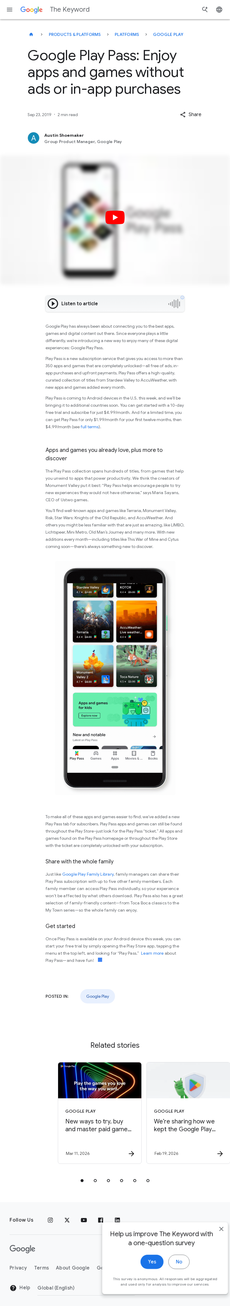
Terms (41, 1268)
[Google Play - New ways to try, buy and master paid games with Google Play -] (70, 1113)
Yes (142, 1274)
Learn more (152, 953)
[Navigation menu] (10, 10)
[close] (211, 1240)
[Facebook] (100, 1220)
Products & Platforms (75, 34)
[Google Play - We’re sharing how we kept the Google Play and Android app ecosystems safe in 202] (158, 1113)
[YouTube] (84, 1220)
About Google (73, 1268)
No (169, 1274)
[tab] (82, 1180)
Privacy (18, 1268)
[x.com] (67, 1220)
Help (20, 1288)
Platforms (127, 34)
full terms (90, 426)
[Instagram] (50, 1220)
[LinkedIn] (117, 1220)
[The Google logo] (22, 1249)
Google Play (168, 34)
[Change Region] (86, 1288)
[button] (190, 114)
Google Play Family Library (88, 874)
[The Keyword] (31, 34)
